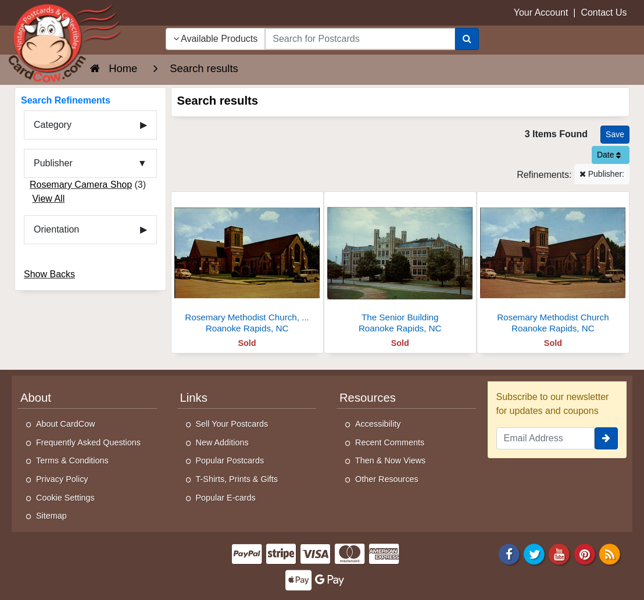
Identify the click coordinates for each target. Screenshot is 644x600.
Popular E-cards (226, 497)
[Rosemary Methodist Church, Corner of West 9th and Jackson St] (247, 265)
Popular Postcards (230, 460)
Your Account (541, 12)
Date (609, 154)
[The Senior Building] (400, 265)
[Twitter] (534, 553)
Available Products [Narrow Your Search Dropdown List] (215, 39)
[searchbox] (359, 39)
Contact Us (604, 12)
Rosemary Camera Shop (81, 185)
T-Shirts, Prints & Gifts (237, 479)
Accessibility (377, 423)
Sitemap (51, 515)
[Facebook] (509, 553)
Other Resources (386, 479)
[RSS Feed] (610, 553)
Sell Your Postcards (232, 423)
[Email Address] (545, 438)
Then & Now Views (390, 460)
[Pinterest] (585, 553)
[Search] (467, 39)
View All (48, 198)
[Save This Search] (614, 135)
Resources (367, 397)
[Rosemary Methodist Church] (553, 265)
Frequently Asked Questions (88, 442)
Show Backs (49, 274)
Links (193, 397)
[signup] (606, 438)
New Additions (222, 442)
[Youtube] (560, 553)
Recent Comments (389, 442)
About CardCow (65, 423)
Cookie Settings (65, 497)
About (35, 397)
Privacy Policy (62, 479)
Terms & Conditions (72, 460)
